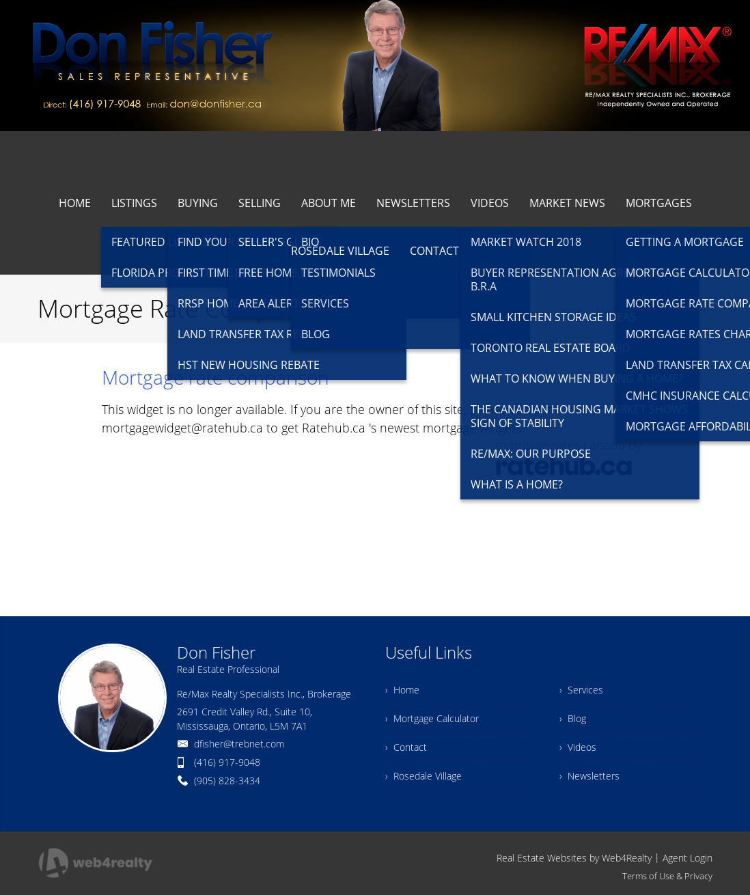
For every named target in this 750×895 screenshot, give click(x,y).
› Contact (406, 747)
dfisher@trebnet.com (239, 743)
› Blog (572, 718)
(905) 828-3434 (227, 780)
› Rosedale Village (423, 775)
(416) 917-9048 (227, 762)
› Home (402, 689)
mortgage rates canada (560, 445)
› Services (581, 689)
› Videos (577, 747)
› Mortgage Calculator (432, 718)
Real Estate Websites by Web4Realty (574, 857)
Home (571, 310)
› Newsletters (589, 775)
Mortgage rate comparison (215, 377)
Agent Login (687, 857)
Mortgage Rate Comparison (651, 310)
